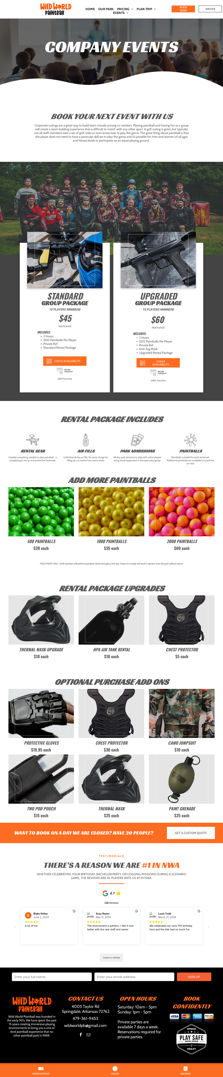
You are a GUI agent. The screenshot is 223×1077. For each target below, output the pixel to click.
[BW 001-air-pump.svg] (85, 445)
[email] (88, 1035)
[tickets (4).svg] (137, 445)
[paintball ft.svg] (32, 445)
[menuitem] (90, 9)
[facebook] (80, 1035)
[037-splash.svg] (190, 445)
